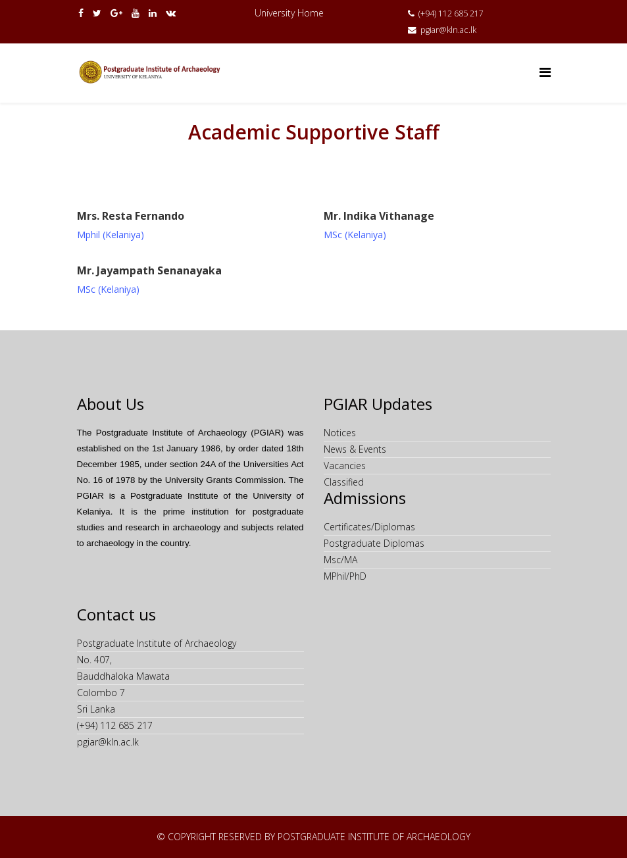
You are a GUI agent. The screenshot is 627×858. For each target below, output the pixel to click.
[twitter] (97, 13)
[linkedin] (153, 13)
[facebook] (81, 13)
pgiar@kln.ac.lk (448, 30)
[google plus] (116, 13)
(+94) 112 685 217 (451, 13)
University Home (289, 13)
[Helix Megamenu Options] (545, 72)
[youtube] (135, 13)
